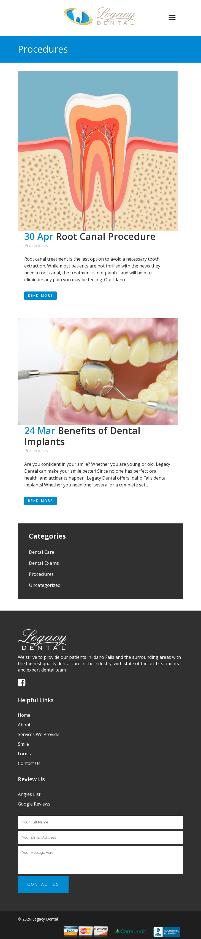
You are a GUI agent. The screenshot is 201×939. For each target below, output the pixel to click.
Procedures (36, 245)
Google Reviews (34, 804)
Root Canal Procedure (106, 236)
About (24, 725)
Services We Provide (38, 734)
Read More (40, 295)
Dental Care (41, 552)
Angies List (29, 794)
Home (24, 715)
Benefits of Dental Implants (82, 436)
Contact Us (29, 763)
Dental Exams (44, 563)
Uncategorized (45, 585)
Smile (23, 744)
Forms (24, 754)
